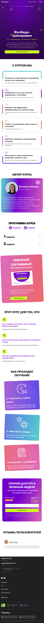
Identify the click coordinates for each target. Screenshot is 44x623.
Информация (22, 582)
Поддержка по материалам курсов (9, 617)
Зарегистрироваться (32, 1)
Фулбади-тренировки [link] (29, 6)
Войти (40, 1)
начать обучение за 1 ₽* (22, 51)
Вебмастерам (4, 597)
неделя (9, 236)
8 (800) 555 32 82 (6, 558)
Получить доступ (22, 510)
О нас (22, 585)
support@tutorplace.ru (8, 563)
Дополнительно (22, 589)
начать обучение (18, 298)
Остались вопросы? (22, 592)
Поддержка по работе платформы (27, 617)
